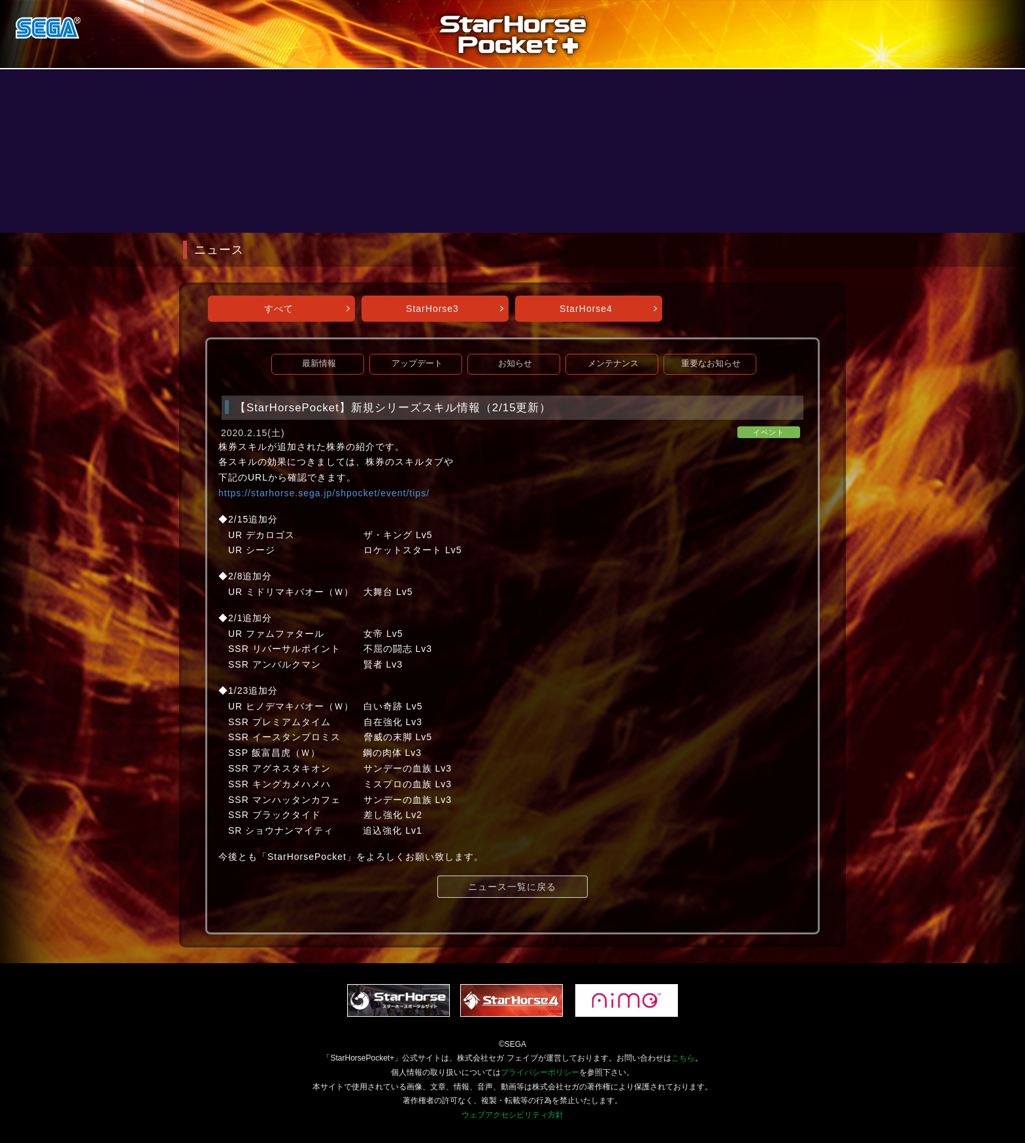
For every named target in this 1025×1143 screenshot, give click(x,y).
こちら (683, 1058)
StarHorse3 (432, 308)
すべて (279, 308)
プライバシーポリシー (540, 1072)
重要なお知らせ (711, 363)
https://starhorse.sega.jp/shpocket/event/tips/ (323, 493)
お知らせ (515, 363)
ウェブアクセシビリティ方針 (512, 1114)
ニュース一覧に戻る (512, 886)
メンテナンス (613, 363)
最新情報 (319, 363)
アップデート (417, 363)
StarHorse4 (586, 308)
